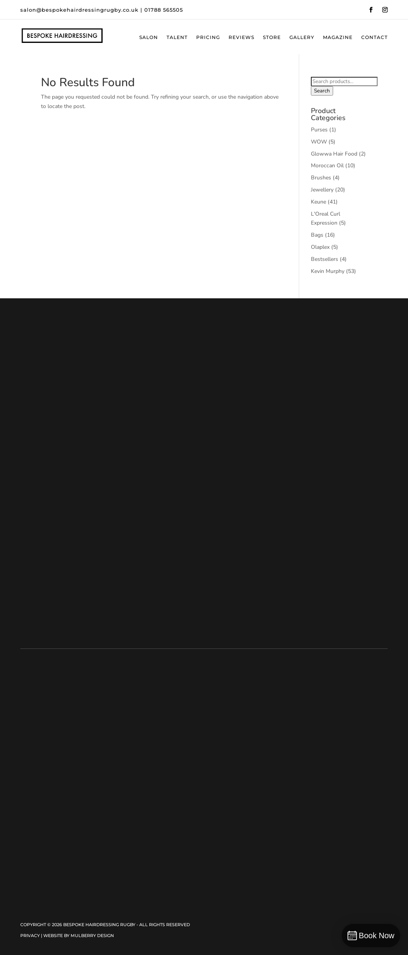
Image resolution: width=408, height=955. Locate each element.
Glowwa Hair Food (334, 154)
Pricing (208, 37)
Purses (319, 129)
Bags (317, 235)
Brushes (321, 177)
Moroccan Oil (327, 165)
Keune (318, 202)
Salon (148, 37)
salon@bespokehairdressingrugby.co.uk (79, 10)
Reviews (241, 37)
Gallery (301, 37)
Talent (177, 37)
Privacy (30, 935)
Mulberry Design (92, 935)
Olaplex (320, 247)
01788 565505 (163, 10)
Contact (374, 37)
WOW (319, 141)
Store (272, 37)
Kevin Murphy (327, 271)
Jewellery (322, 189)
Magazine (338, 37)
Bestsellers (324, 259)
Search (322, 90)
